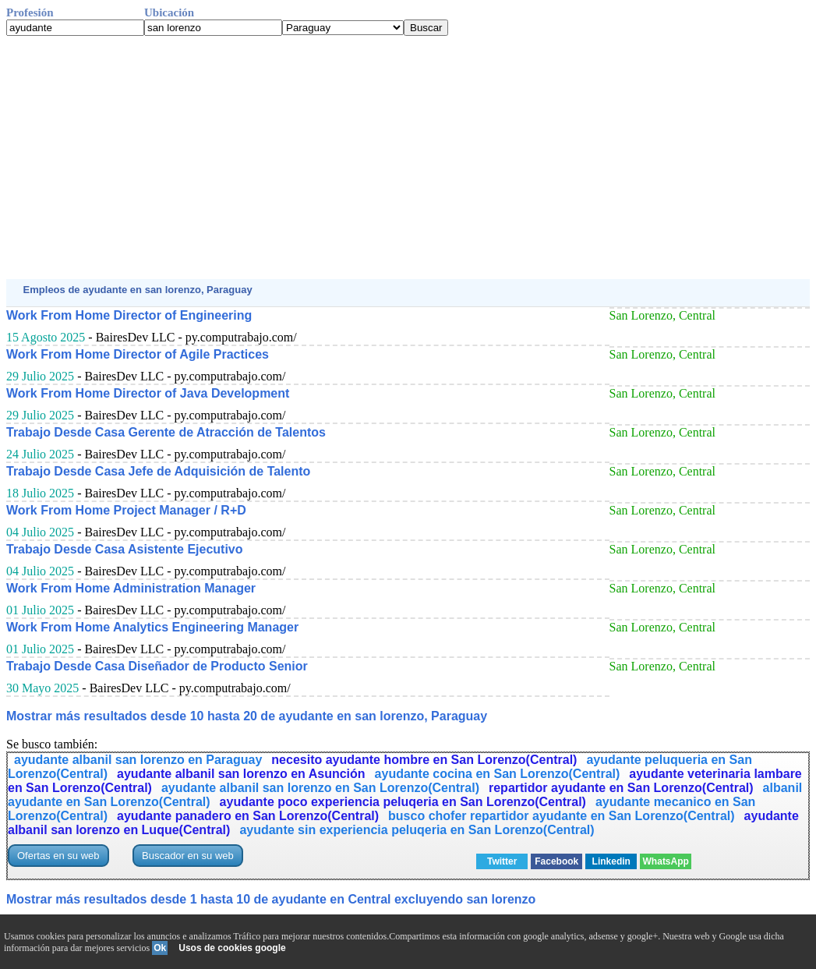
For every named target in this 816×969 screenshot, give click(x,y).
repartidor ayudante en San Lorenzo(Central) (621, 787)
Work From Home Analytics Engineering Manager (152, 627)
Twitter (502, 861)
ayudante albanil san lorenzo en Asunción (241, 773)
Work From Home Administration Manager (131, 588)
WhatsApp (666, 861)
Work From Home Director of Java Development (147, 393)
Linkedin (611, 861)
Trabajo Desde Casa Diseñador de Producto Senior (157, 666)
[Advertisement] (408, 157)
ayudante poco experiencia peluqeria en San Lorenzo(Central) (403, 801)
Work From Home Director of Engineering (129, 315)
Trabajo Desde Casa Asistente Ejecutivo (124, 549)
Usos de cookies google (231, 947)
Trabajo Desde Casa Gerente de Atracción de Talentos (166, 432)
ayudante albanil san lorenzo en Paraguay (138, 759)
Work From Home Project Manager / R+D (126, 510)
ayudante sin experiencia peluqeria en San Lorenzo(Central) (416, 829)
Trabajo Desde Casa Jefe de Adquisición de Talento (158, 471)
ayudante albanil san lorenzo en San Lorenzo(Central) (320, 787)
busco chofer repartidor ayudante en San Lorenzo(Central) (561, 815)
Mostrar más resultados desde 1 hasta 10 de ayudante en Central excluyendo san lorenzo (270, 899)
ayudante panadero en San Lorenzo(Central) (248, 815)
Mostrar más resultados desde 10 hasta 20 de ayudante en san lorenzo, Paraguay (246, 716)
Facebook (556, 861)
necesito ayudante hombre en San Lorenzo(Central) (424, 759)
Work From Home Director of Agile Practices (137, 354)
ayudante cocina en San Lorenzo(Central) (497, 773)
